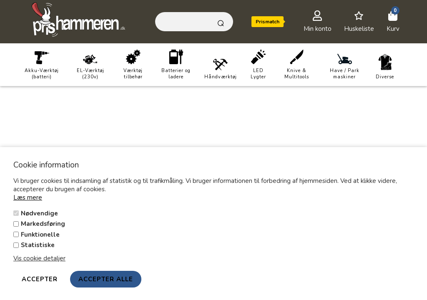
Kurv (393, 29)
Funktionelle (40, 234)
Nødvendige (39, 213)
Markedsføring (43, 224)
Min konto (318, 29)
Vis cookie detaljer (39, 258)
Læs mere (27, 197)
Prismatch (267, 21)
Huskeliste (359, 29)
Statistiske (38, 245)
